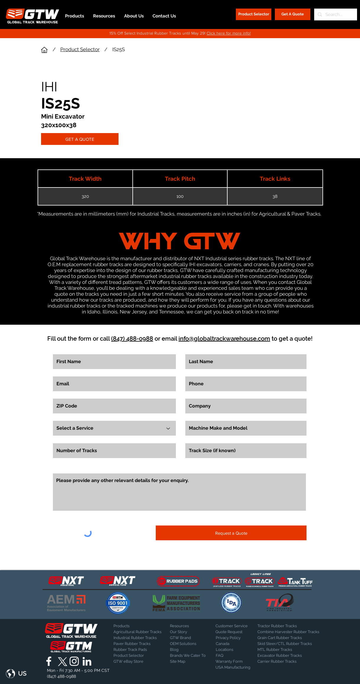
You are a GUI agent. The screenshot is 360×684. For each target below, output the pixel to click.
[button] (16, 673)
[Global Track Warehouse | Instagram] (74, 661)
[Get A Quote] (292, 14)
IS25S (118, 49)
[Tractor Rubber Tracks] (278, 626)
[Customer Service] (231, 626)
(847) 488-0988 (132, 338)
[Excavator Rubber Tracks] (285, 656)
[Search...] (335, 14)
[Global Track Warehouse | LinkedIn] (87, 661)
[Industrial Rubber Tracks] (135, 638)
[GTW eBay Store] (128, 661)
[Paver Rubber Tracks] (134, 644)
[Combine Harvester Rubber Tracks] (288, 632)
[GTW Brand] (185, 638)
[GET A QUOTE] (80, 139)
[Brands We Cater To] (188, 656)
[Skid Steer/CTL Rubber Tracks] (290, 644)
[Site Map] (185, 661)
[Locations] (231, 650)
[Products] (134, 626)
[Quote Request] (231, 632)
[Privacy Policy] (230, 638)
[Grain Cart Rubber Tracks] (281, 638)
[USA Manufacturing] (232, 667)
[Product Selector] (253, 14)
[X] (61, 661)
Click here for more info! (229, 33)
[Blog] (185, 650)
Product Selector (80, 49)
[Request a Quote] (231, 532)
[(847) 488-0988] (62, 676)
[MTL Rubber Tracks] (290, 650)
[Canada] (231, 644)
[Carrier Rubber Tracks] (284, 661)
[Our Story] (185, 632)
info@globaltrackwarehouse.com (224, 338)
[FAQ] (231, 656)
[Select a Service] (114, 428)
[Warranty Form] (230, 661)
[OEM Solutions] (185, 644)
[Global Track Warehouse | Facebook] (49, 661)
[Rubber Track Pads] (134, 650)
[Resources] (185, 626)
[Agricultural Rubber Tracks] (137, 632)
